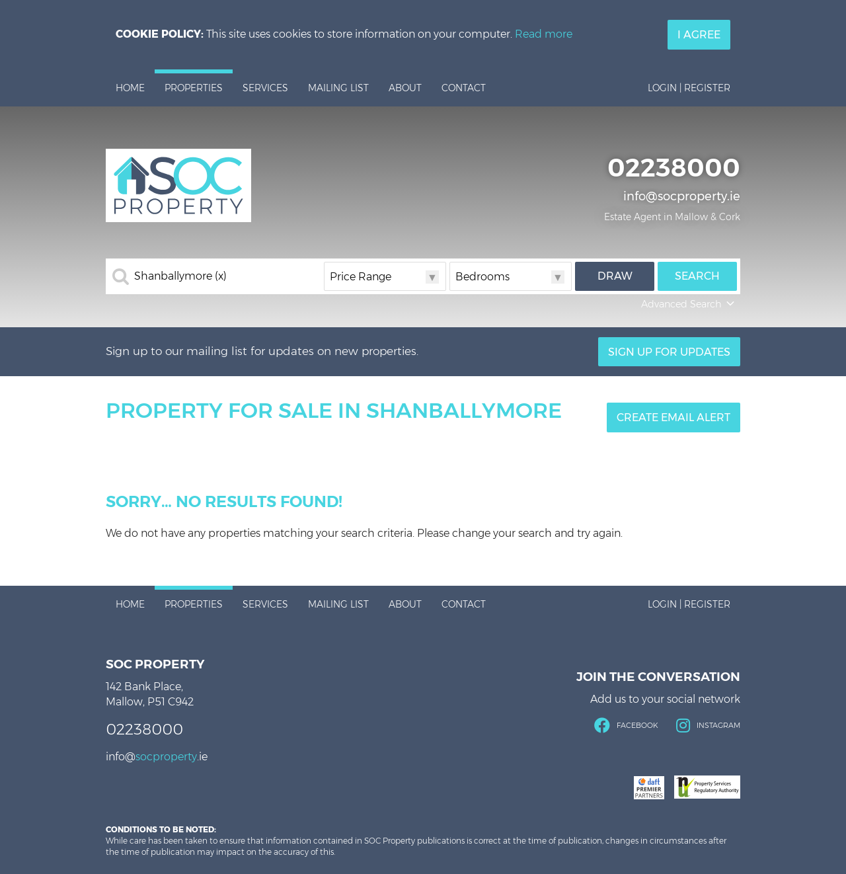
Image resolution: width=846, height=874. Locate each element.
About (405, 88)
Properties (194, 88)
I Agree (698, 34)
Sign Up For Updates (669, 352)
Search (697, 276)
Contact (464, 88)
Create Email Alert (673, 417)
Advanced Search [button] (689, 304)
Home (130, 88)
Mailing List (338, 88)
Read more (543, 34)
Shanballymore (180, 276)
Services (265, 88)
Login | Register (689, 88)
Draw (615, 276)
